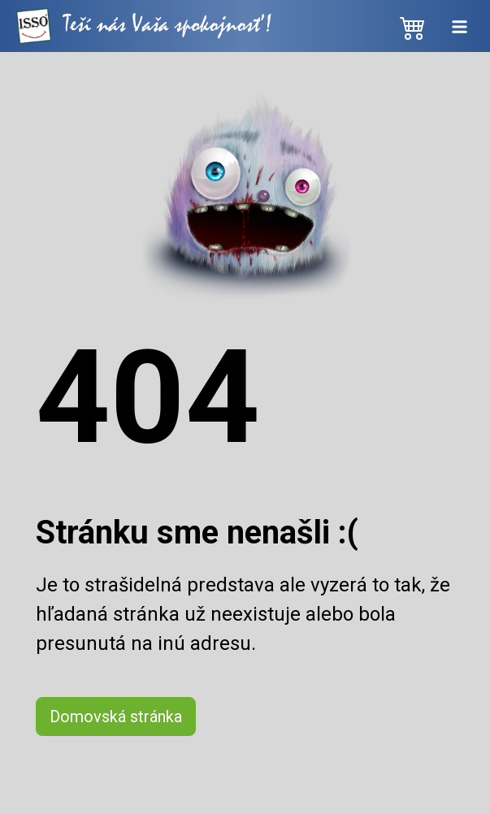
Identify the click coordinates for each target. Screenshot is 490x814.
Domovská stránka (116, 716)
